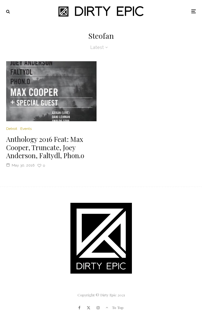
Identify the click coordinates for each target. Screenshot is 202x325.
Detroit (11, 128)
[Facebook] (79, 308)
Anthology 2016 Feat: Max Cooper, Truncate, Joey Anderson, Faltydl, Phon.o (45, 147)
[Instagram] (98, 308)
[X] (88, 308)
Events (26, 128)
